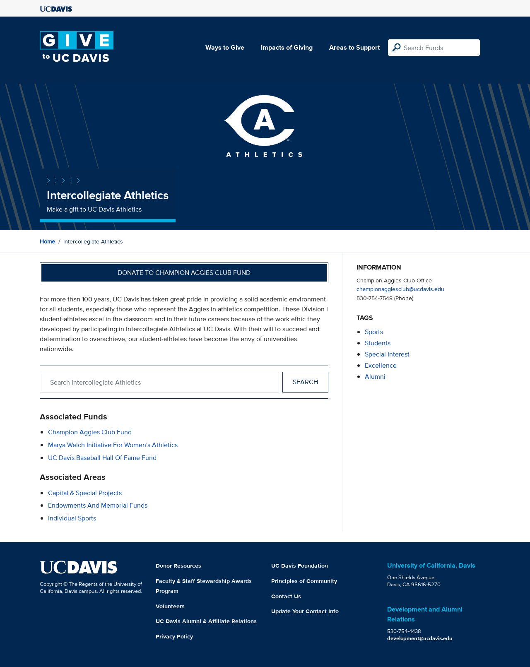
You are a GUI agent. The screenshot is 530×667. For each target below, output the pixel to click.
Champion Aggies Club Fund (90, 432)
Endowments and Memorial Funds (97, 505)
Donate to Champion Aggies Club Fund (184, 272)
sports (374, 332)
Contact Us (286, 596)
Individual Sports (72, 518)
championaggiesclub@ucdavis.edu (400, 288)
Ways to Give (224, 47)
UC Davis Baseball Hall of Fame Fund (102, 457)
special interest (387, 354)
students (377, 343)
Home (47, 241)
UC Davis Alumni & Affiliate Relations (206, 621)
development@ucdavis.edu (420, 638)
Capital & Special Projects (85, 493)
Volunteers (170, 606)
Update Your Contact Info (305, 611)
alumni (375, 376)
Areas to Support (354, 47)
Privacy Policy (174, 636)
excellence (381, 365)
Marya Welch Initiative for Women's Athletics (113, 445)
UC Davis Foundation (299, 565)
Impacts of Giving (287, 47)
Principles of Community (304, 581)
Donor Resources (178, 565)
